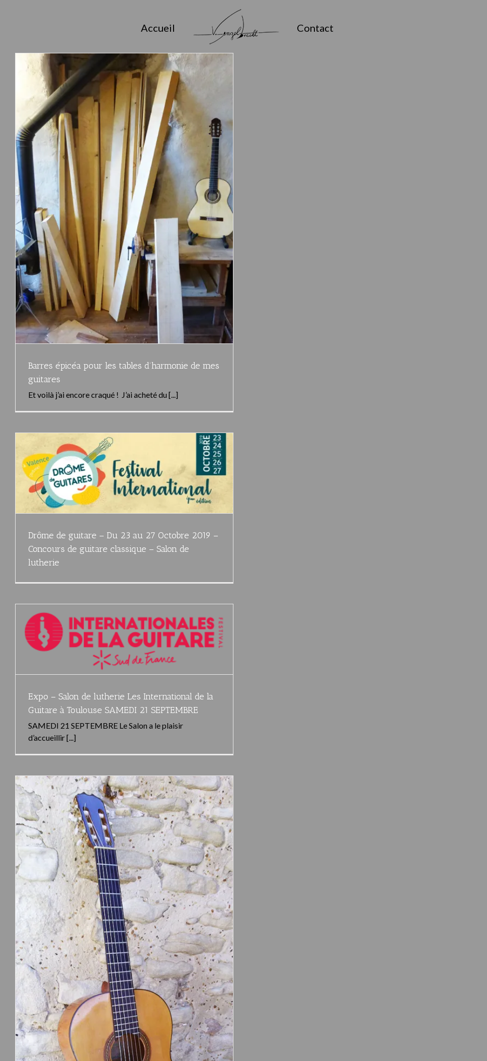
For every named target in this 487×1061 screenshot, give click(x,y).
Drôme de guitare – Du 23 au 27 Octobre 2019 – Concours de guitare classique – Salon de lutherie (123, 549)
